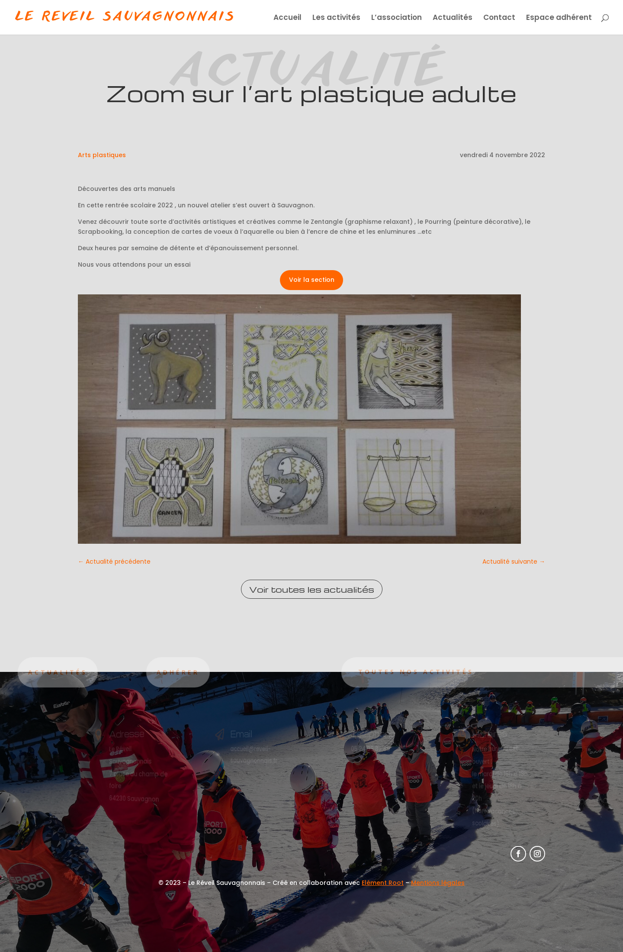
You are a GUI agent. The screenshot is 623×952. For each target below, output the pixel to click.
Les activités (336, 18)
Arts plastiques (102, 155)
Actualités (452, 18)
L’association (396, 18)
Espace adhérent (559, 18)
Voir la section (311, 279)
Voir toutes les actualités (311, 589)
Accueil (287, 18)
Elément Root (383, 882)
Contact (499, 18)
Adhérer (147, 672)
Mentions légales (438, 882)
